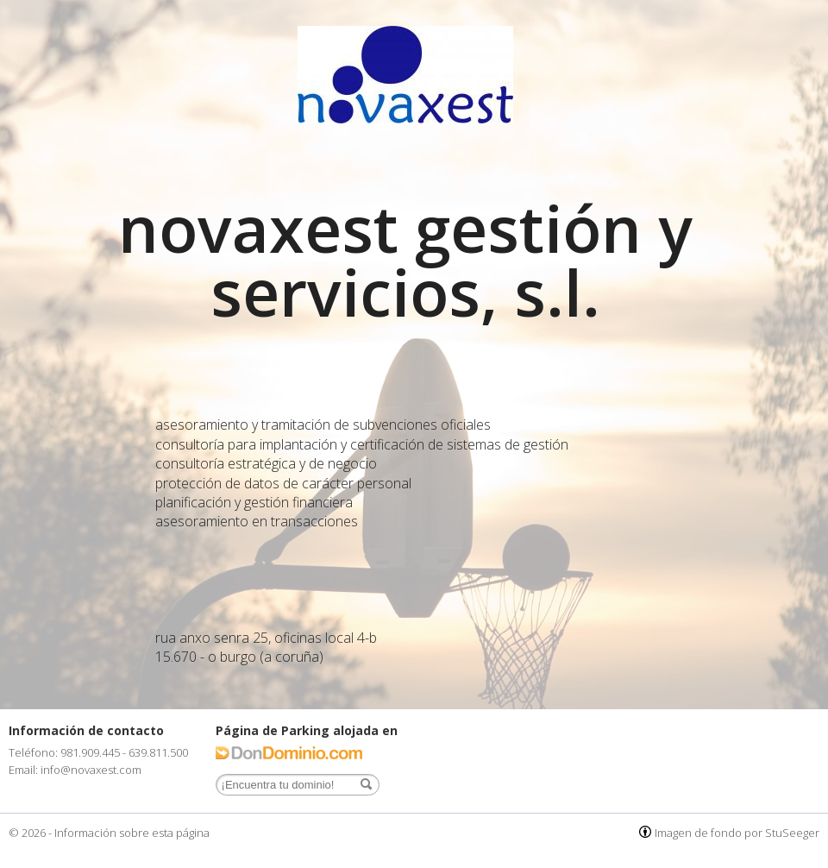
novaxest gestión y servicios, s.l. (405, 260)
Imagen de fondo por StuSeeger (737, 832)
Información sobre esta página (132, 832)
